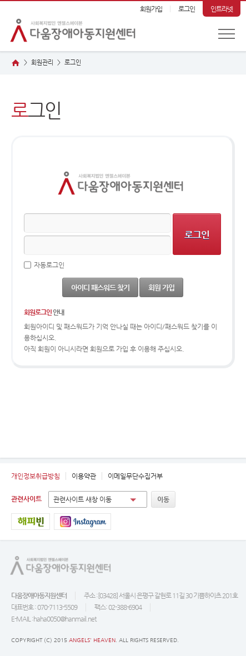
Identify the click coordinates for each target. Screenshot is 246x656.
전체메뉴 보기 (226, 34)
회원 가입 (161, 287)
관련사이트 (26, 499)
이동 (163, 499)
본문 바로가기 (0, 1)
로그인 (186, 9)
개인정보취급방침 (35, 476)
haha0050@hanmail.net (64, 619)
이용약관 (84, 476)
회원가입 (151, 9)
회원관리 (42, 62)
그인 (72, 62)
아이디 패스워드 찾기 (100, 287)
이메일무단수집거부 (135, 476)
